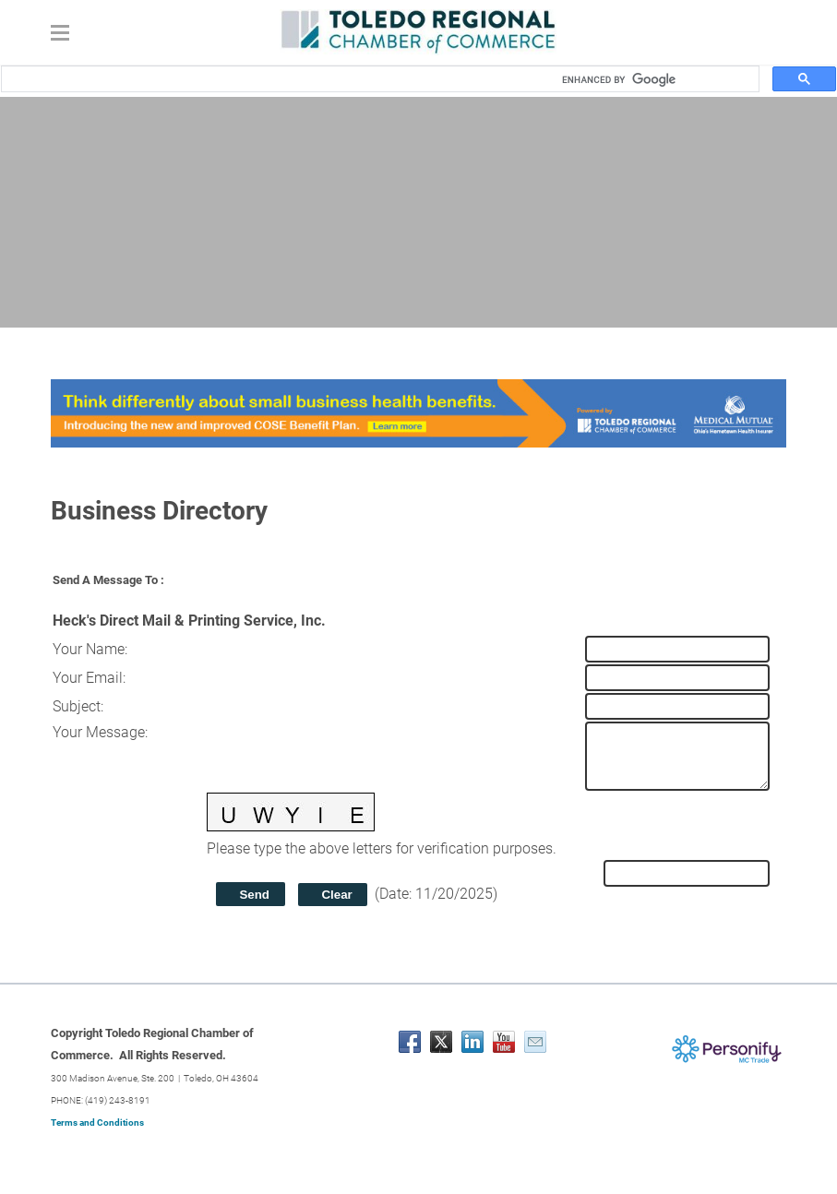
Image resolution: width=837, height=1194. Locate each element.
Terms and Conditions (97, 1122)
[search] (654, 79)
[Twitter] (441, 1042)
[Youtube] (504, 1042)
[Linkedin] (472, 1042)
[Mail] (535, 1042)
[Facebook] (410, 1042)
